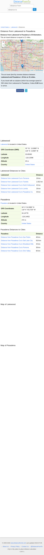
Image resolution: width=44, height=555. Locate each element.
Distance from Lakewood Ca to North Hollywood (18, 185)
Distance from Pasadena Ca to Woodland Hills (17, 244)
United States (30, 164)
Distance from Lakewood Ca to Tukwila (14, 182)
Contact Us (25, 546)
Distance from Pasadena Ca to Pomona (15, 247)
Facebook (20, 90)
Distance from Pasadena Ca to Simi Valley (16, 251)
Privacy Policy (15, 546)
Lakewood (4, 144)
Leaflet (31, 70)
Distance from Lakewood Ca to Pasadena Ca (17, 192)
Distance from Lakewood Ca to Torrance (15, 178)
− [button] (3, 45)
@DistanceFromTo (36, 546)
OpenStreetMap (39, 70)
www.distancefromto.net (18, 543)
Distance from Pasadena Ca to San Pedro (15, 237)
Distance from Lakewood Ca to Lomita (14, 188)
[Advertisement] (22, 19)
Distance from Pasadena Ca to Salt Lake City (17, 240)
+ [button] (3, 42)
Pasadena (4, 203)
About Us (6, 546)
